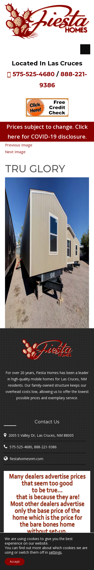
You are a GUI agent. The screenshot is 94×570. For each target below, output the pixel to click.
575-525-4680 (34, 74)
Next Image (15, 151)
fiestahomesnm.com (26, 458)
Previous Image (18, 144)
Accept (15, 561)
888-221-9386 (45, 446)
